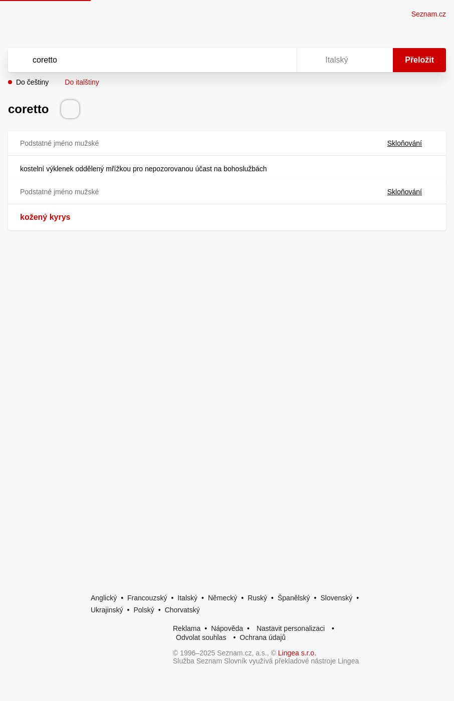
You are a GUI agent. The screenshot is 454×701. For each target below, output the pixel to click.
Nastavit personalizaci (291, 628)
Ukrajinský (107, 610)
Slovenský (336, 598)
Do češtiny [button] (32, 82)
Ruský (257, 598)
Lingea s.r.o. (297, 653)
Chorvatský (182, 610)
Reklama (186, 628)
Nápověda (227, 628)
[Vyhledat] (139, 60)
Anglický (104, 598)
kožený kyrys (45, 217)
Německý (222, 598)
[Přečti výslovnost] (70, 109)
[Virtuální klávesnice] (280, 60)
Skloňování (410, 143)
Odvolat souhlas (201, 637)
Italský (187, 598)
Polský (143, 610)
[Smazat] (258, 60)
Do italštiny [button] (82, 82)
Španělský (294, 598)
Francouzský (147, 598)
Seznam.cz (428, 14)
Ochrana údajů (263, 637)
